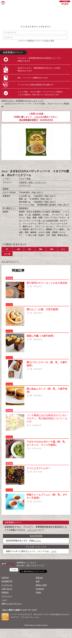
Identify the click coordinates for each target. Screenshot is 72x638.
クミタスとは (6, 585)
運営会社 (39, 578)
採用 (37, 581)
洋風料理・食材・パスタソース (32, 182)
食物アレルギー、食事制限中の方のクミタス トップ (22, 101)
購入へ (21, 165)
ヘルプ (4, 600)
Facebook (40, 589)
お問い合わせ (6, 589)
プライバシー (6, 596)
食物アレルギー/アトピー (11, 603)
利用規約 (5, 592)
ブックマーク (36, 165)
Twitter (38, 592)
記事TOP (5, 578)
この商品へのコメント (50, 165)
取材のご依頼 (41, 585)
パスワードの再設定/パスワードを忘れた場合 (36, 41)
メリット (31, 530)
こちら (37, 117)
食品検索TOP (6, 581)
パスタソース (25, 185)
